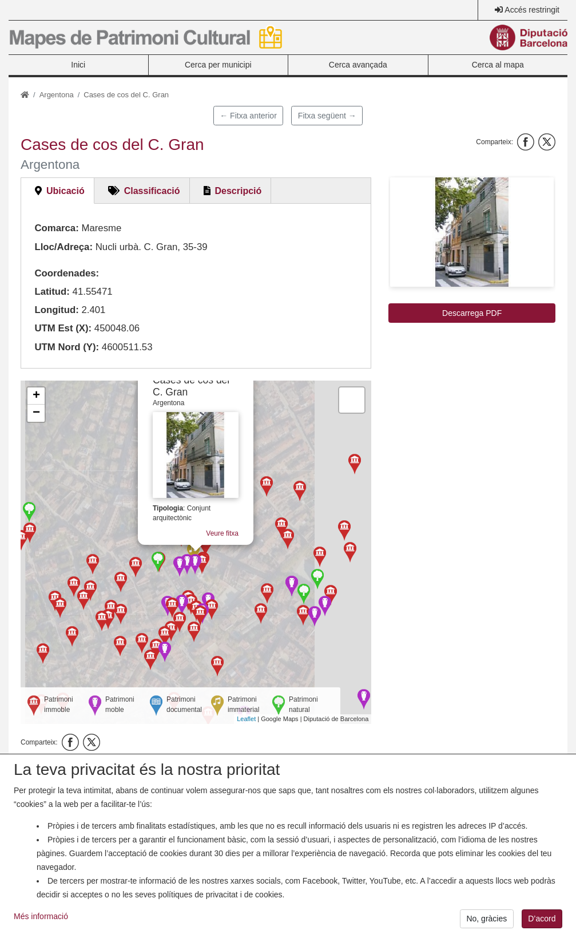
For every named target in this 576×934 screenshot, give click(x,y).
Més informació (41, 916)
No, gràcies (486, 918)
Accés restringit (532, 9)
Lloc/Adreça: (63, 247)
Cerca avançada (358, 64)
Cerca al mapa (498, 64)
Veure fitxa (226, 537)
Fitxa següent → (327, 115)
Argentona (56, 94)
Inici (78, 64)
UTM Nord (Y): (66, 347)
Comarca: (56, 228)
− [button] (36, 413)
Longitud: (56, 309)
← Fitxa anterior (248, 115)
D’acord (541, 918)
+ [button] (36, 396)
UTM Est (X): (63, 328)
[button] (472, 232)
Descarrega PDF (472, 313)
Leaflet (246, 718)
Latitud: (52, 291)
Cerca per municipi (218, 64)
